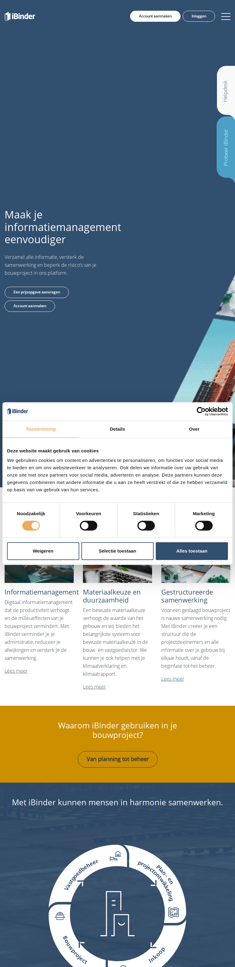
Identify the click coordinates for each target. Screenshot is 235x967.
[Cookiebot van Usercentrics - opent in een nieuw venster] (201, 411)
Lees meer (16, 670)
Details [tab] (117, 429)
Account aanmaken (155, 16)
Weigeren (43, 550)
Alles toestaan (191, 550)
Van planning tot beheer (118, 759)
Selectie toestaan (117, 550)
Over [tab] (194, 429)
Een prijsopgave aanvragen (36, 292)
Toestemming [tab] (41, 429)
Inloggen (199, 16)
